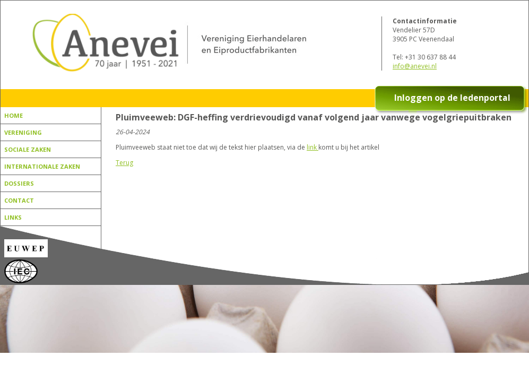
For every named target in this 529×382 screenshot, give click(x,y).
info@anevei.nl (415, 66)
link (312, 147)
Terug (124, 162)
